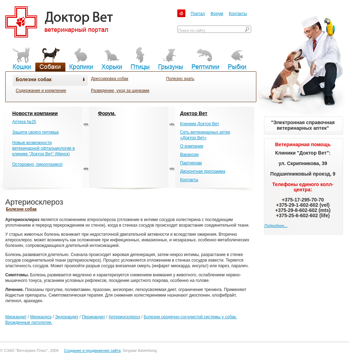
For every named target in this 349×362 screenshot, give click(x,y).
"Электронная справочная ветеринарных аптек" (303, 125)
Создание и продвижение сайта (92, 350)
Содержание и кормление (41, 90)
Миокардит (16, 316)
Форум (217, 13)
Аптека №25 (24, 121)
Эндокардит (66, 316)
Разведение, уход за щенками (120, 90)
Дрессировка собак (109, 78)
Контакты (238, 13)
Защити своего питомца (35, 132)
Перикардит (93, 316)
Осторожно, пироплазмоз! (37, 164)
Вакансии (189, 154)
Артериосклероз (124, 316)
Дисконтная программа (202, 171)
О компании (191, 146)
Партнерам (191, 163)
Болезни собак (33, 79)
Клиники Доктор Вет (199, 123)
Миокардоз (40, 316)
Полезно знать (180, 78)
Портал (198, 13)
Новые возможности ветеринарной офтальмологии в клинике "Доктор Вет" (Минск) (43, 148)
